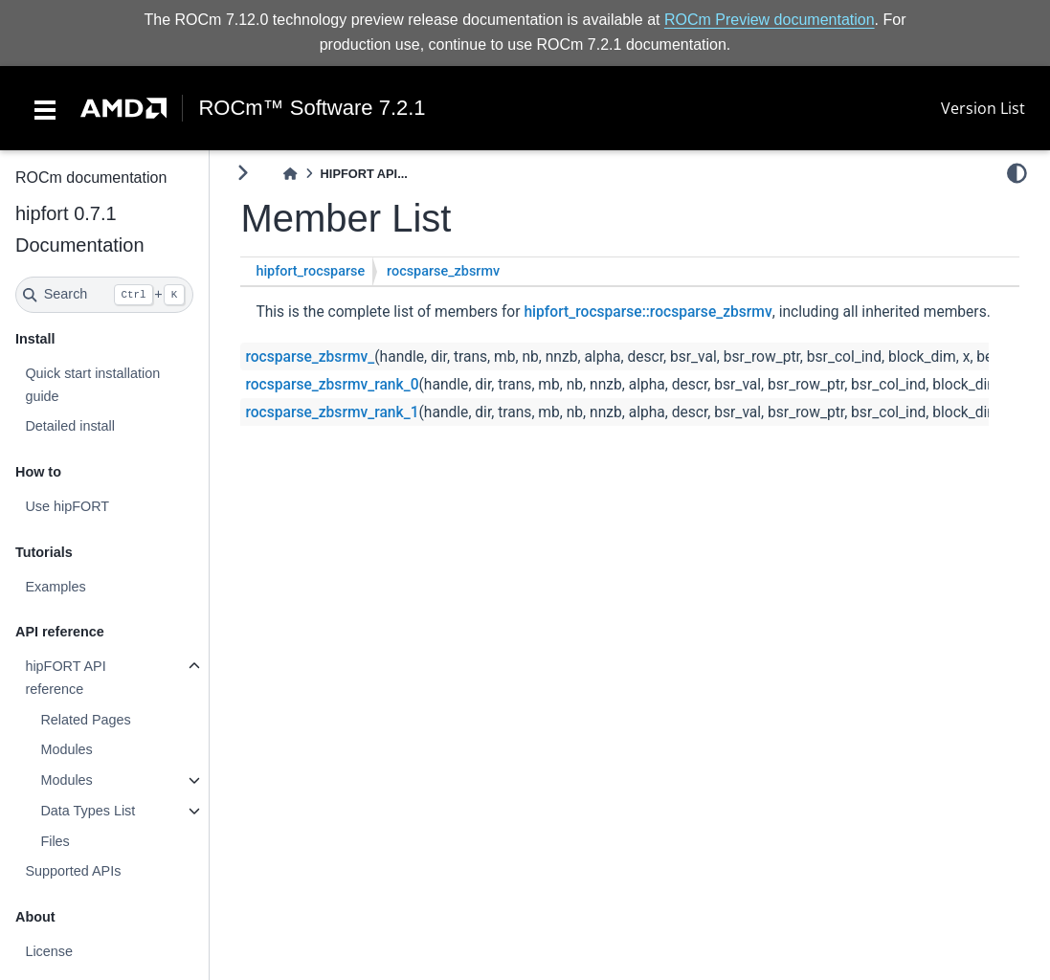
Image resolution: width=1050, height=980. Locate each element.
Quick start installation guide (92, 385)
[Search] (104, 295)
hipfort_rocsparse (310, 271)
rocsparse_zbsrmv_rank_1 (331, 412)
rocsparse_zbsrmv (443, 271)
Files (54, 841)
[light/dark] (1017, 173)
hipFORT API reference (65, 677)
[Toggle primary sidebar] (242, 173)
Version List (983, 108)
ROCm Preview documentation (769, 19)
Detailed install (70, 426)
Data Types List (87, 810)
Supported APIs (73, 871)
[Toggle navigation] (45, 108)
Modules (66, 749)
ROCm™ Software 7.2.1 (311, 108)
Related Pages (85, 719)
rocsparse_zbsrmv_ (309, 357)
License (49, 951)
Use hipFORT (67, 506)
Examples (55, 586)
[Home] (290, 174)
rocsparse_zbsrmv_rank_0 (331, 384)
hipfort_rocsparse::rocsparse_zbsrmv (647, 312)
